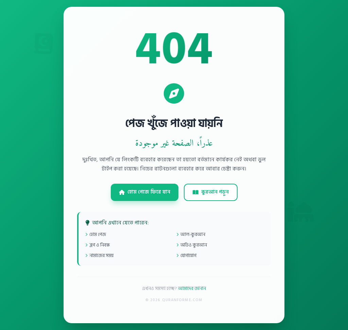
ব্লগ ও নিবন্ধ (97, 245)
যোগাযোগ (186, 255)
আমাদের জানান (192, 288)
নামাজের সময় (99, 255)
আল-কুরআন (190, 234)
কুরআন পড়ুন (211, 192)
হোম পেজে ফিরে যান (144, 192)
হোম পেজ (95, 234)
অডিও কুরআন (191, 245)
